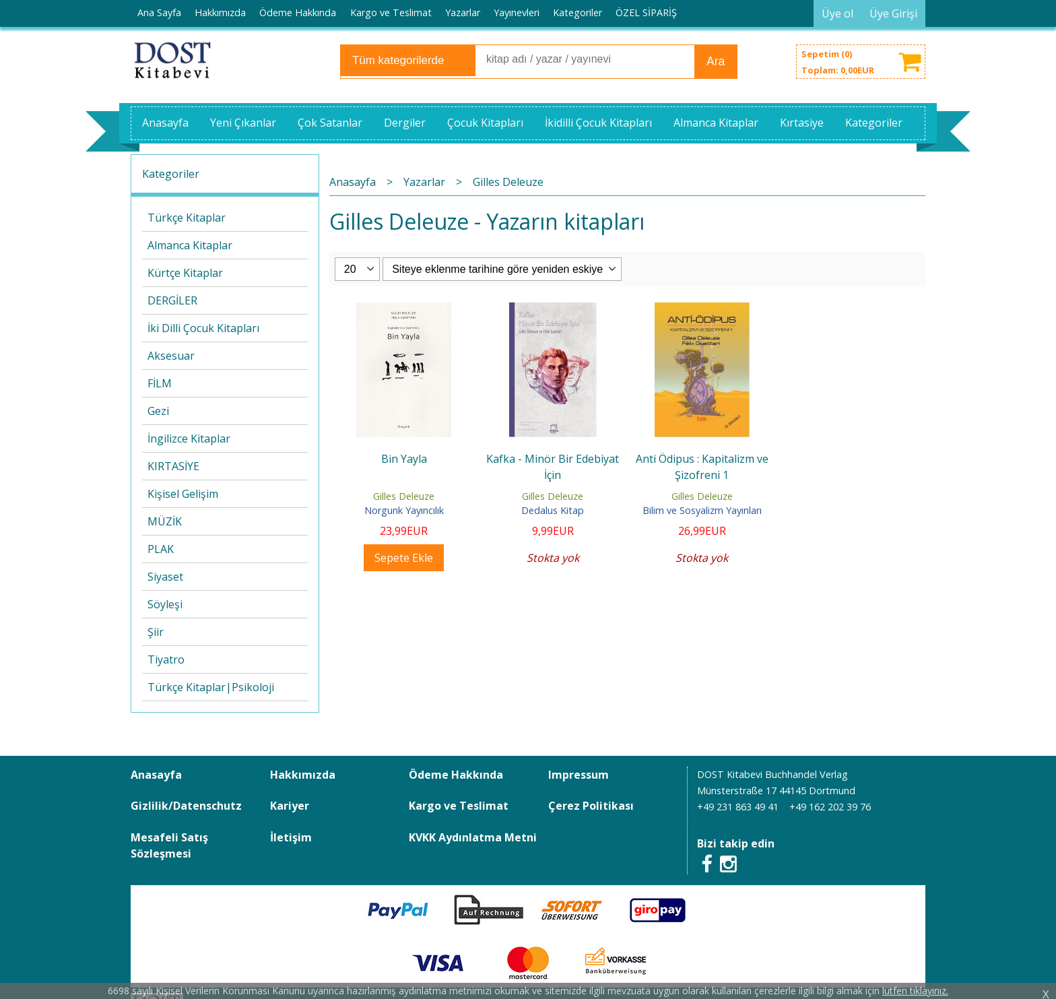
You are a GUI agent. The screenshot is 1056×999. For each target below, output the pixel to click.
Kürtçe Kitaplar (185, 272)
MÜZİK (164, 521)
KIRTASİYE (173, 466)
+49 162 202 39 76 (830, 806)
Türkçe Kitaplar (186, 217)
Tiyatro (166, 659)
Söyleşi (165, 604)
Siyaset (165, 576)
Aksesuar (171, 355)
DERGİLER (172, 300)
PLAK (160, 549)
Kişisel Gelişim (182, 493)
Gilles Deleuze (403, 496)
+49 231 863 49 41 (738, 806)
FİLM (159, 383)
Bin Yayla (404, 458)
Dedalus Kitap (552, 510)
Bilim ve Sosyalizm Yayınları (702, 510)
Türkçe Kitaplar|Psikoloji (210, 687)
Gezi (158, 411)
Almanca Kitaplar (189, 245)
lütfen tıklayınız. (915, 990)
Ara (715, 61)
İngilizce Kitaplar (188, 438)
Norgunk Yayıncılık (404, 510)
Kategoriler (170, 173)
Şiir (155, 631)
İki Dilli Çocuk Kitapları (203, 328)
